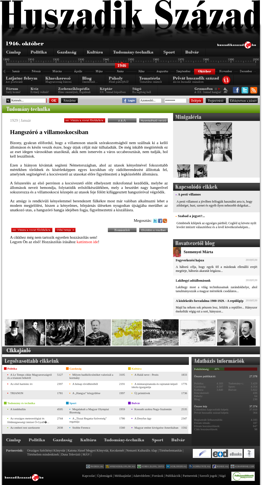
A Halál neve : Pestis (146, 374)
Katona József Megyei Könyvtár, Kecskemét (96, 450)
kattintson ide (87, 242)
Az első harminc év (21, 383)
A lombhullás (18, 409)
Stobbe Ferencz (81, 427)
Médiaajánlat (122, 476)
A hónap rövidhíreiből (85, 383)
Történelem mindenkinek (43, 454)
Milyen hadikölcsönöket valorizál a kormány (91, 376)
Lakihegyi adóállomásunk (193, 280)
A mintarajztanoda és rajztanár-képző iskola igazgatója (155, 385)
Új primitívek (142, 393)
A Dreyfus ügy (143, 418)
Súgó (222, 476)
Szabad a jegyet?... (191, 216)
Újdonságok (104, 476)
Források (157, 476)
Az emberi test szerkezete (25, 427)
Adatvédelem (141, 476)
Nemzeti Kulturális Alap (141, 450)
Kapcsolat (88, 476)
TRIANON (16, 393)
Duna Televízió (70, 454)
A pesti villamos (189, 194)
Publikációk (172, 476)
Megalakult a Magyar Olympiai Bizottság (89, 411)
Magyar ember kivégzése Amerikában (156, 427)
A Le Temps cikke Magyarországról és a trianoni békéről (29, 376)
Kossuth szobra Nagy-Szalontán (153, 409)
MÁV (86, 454)
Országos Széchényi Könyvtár (46, 450)
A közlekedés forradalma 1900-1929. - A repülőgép (209, 301)
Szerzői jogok (208, 476)
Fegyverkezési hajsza (190, 260)
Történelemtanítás (170, 450)
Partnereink (190, 476)
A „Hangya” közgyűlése (86, 393)
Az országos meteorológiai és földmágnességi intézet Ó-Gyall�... (28, 420)
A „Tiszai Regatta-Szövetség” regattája (88, 420)
